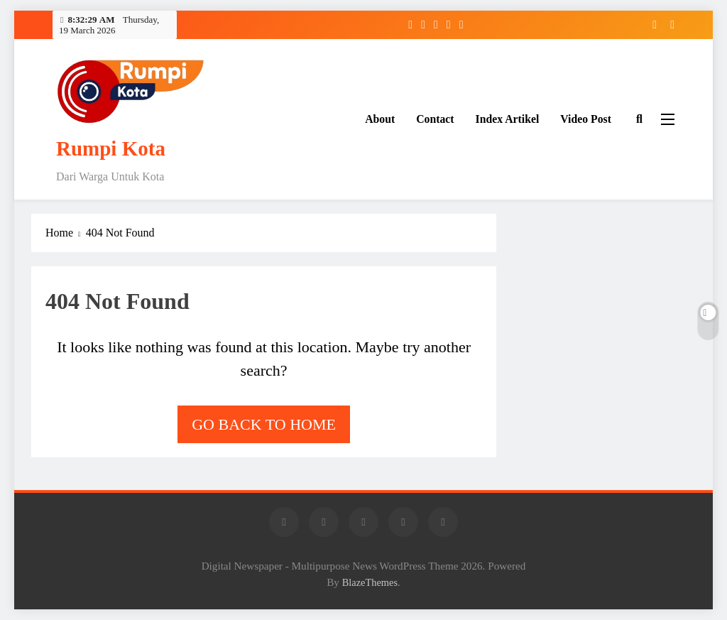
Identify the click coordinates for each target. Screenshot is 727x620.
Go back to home (264, 424)
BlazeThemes (370, 582)
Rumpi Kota (110, 148)
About (380, 119)
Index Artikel (508, 119)
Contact (435, 119)
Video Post (585, 119)
